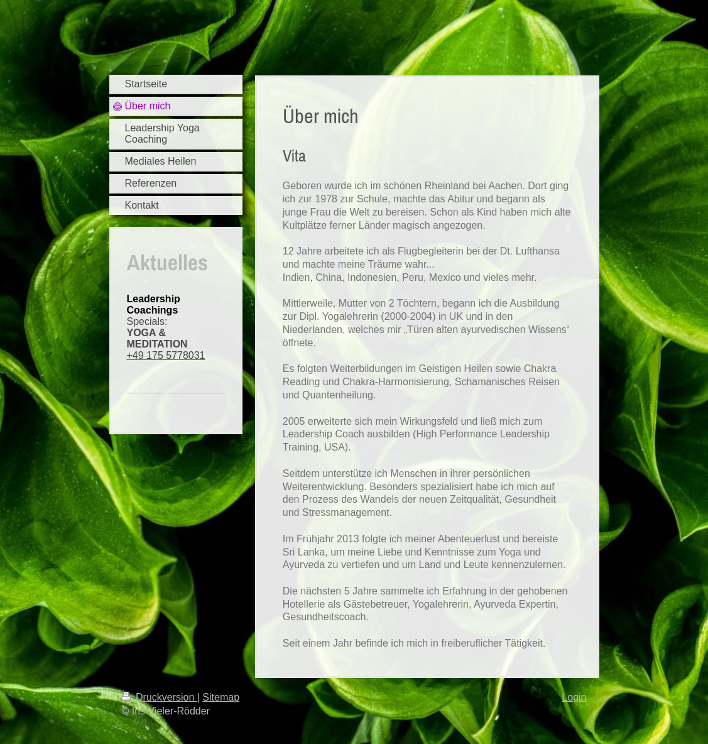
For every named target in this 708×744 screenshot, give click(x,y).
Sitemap (220, 697)
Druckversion (159, 697)
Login (574, 697)
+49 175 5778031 (166, 355)
